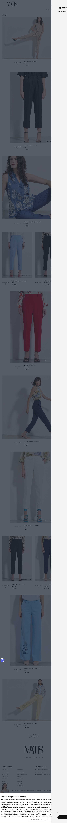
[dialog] (33, 808)
